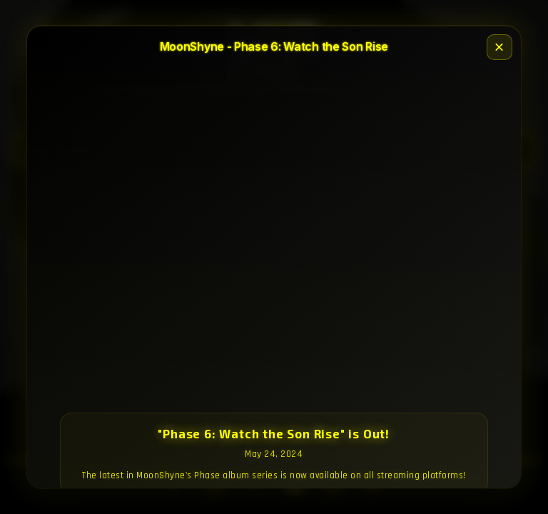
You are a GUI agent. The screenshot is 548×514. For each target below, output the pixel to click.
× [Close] (499, 46)
